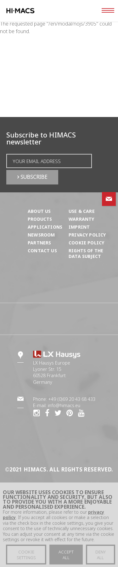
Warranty (81, 219)
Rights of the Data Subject (86, 253)
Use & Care (82, 211)
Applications (45, 227)
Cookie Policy (86, 243)
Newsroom (41, 235)
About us (39, 211)
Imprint (79, 227)
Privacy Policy (87, 235)
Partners (39, 243)
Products (40, 219)
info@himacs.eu (64, 405)
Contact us (42, 251)
